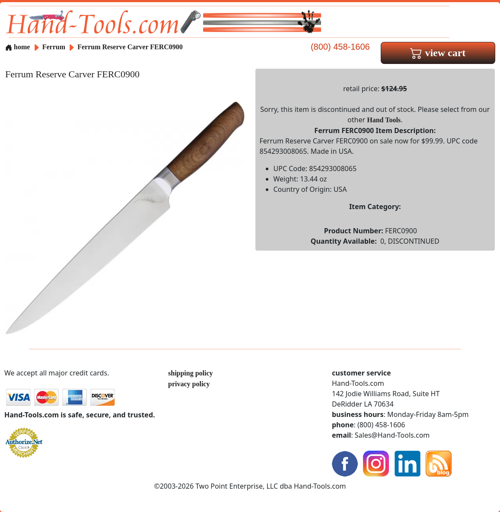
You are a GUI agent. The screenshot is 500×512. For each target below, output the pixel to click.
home (17, 47)
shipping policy (190, 373)
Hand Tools (384, 120)
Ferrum (54, 47)
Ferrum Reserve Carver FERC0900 (130, 47)
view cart (437, 53)
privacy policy (189, 384)
